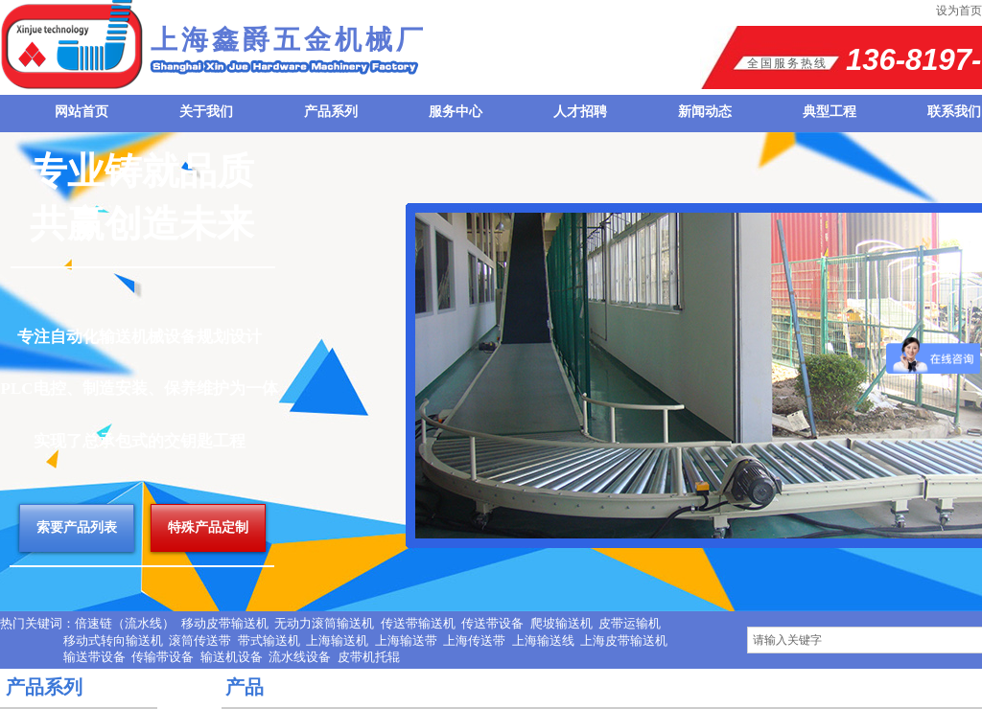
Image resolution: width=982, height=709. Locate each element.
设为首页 (959, 10)
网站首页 (81, 111)
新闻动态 (705, 111)
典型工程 (829, 111)
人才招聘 (580, 111)
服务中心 (455, 111)
